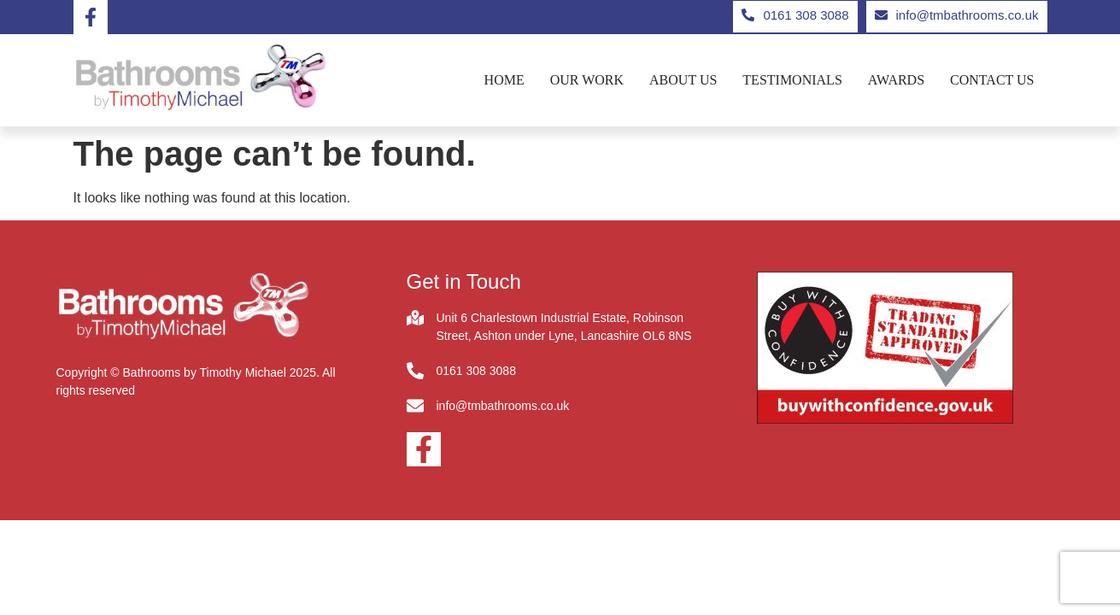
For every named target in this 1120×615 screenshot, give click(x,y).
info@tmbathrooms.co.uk (503, 406)
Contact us (992, 80)
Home (504, 80)
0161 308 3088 (476, 371)
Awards (896, 80)
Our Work (587, 80)
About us (683, 80)
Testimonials (791, 80)
